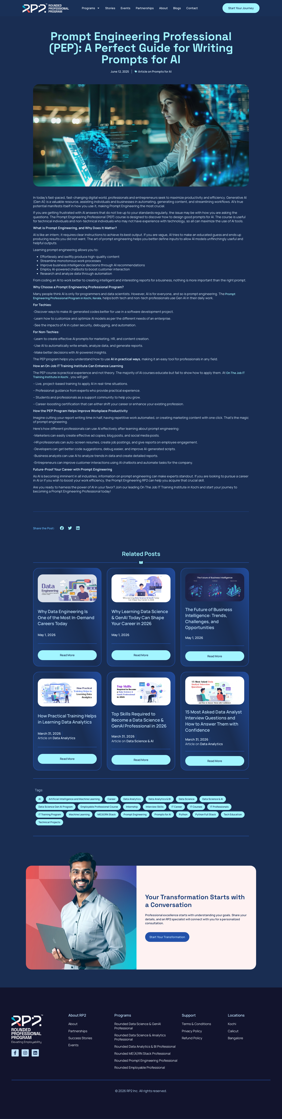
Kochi (232, 1024)
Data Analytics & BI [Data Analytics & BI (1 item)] (160, 799)
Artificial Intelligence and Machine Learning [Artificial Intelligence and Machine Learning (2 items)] (74, 799)
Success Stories (80, 1038)
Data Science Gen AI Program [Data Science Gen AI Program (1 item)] (55, 806)
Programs (91, 8)
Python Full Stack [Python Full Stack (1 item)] (205, 814)
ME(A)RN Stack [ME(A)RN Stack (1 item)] (106, 814)
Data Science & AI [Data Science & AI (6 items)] (212, 799)
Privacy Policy (192, 1031)
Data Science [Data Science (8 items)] (186, 799)
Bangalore (235, 1038)
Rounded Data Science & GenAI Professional (138, 1026)
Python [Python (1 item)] (183, 814)
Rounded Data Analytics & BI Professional (145, 1046)
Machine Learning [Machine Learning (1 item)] (79, 814)
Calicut (233, 1031)
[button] (62, 528)
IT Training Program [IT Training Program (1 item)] (49, 814)
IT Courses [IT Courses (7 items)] (196, 806)
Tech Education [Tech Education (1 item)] (233, 814)
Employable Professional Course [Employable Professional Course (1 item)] (99, 806)
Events (125, 8)
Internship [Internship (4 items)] (132, 806)
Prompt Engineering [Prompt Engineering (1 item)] (135, 814)
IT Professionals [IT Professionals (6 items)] (219, 806)
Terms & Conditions (196, 1024)
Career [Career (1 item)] (111, 799)
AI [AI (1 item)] (39, 799)
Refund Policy (192, 1038)
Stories (110, 8)
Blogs (177, 8)
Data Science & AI (140, 741)
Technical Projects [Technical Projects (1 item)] (49, 822)
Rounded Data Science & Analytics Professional (140, 1037)
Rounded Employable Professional (140, 1067)
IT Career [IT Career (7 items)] (176, 806)
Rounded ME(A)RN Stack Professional (142, 1053)
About (163, 8)
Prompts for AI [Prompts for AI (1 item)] (162, 814)
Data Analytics (64, 738)
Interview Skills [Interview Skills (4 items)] (154, 806)
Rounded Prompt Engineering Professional (146, 1060)
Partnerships (145, 8)
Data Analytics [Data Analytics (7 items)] (132, 799)
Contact (192, 8)
